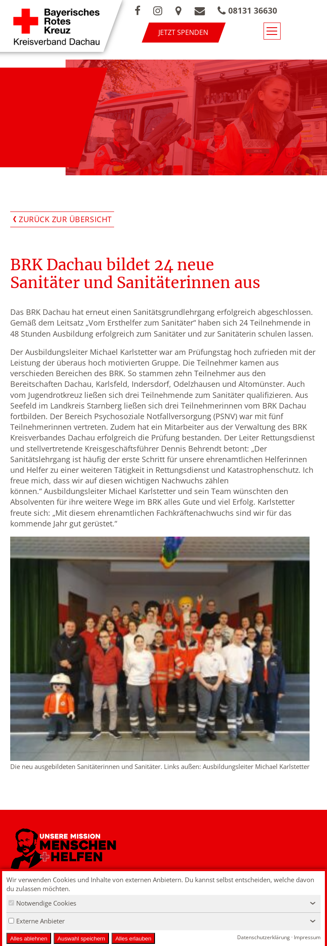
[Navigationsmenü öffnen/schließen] (308, 33)
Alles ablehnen (28, 938)
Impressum (307, 937)
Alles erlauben (133, 938)
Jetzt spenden (208, 32)
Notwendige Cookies (42, 903)
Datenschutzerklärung (263, 937)
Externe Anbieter (37, 921)
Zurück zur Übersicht (65, 219)
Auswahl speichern (81, 938)
